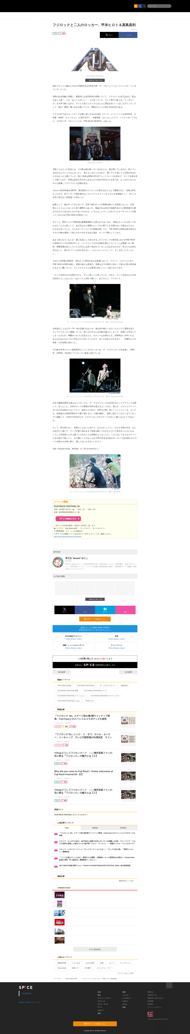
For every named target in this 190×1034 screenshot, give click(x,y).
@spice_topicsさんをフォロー (30, 1002)
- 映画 (99, 1013)
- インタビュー (126, 998)
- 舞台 (99, 995)
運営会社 (150, 992)
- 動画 (124, 992)
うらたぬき (75, 963)
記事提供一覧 (151, 995)
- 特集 (124, 1007)
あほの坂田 (89, 963)
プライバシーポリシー (154, 1007)
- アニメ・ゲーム (102, 1004)
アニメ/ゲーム (124, 963)
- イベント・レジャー (104, 998)
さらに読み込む (102, 949)
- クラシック (101, 1001)
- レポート (125, 1001)
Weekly (95, 828)
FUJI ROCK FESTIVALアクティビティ (104, 696)
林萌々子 (74, 968)
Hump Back (60, 968)
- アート (99, 1007)
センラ (110, 963)
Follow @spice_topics (73, 639)
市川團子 (86, 968)
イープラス (57, 979)
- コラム (124, 1004)
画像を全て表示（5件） (95, 80)
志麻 (100, 963)
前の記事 (59, 672)
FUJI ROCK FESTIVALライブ (94, 691)
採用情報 (150, 1001)
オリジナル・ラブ (103, 968)
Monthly (123, 828)
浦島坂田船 (60, 963)
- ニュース (125, 995)
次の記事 (130, 672)
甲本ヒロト (89, 701)
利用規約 (150, 1004)
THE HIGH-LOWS (63, 685)
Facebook (26, 993)
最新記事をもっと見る (127, 881)
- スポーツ (100, 1010)
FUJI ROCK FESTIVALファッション (70, 696)
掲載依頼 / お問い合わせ (155, 998)
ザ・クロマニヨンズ (106, 685)
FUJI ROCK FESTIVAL (84, 685)
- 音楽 (99, 992)
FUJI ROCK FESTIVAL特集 (66, 691)
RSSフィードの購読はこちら (96, 619)
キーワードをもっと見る (127, 973)
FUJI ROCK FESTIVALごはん (67, 701)
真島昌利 (123, 685)
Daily (67, 828)
